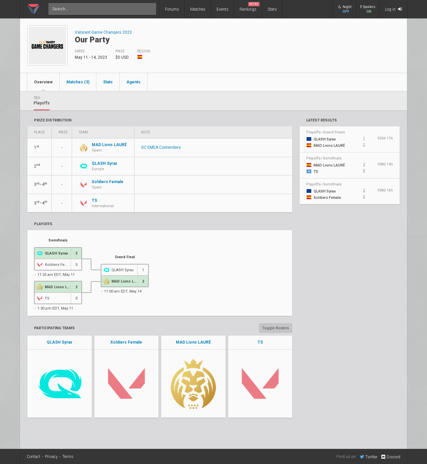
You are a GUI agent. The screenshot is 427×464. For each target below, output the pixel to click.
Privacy (51, 457)
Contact (33, 457)
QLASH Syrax (59, 342)
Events (223, 9)
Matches (197, 9)
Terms (67, 457)
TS (260, 342)
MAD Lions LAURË (193, 342)
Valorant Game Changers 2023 (103, 32)
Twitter (368, 456)
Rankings (250, 7)
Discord (390, 457)
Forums (172, 9)
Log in (393, 9)
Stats (272, 9)
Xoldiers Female (126, 342)
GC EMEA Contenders (161, 147)
